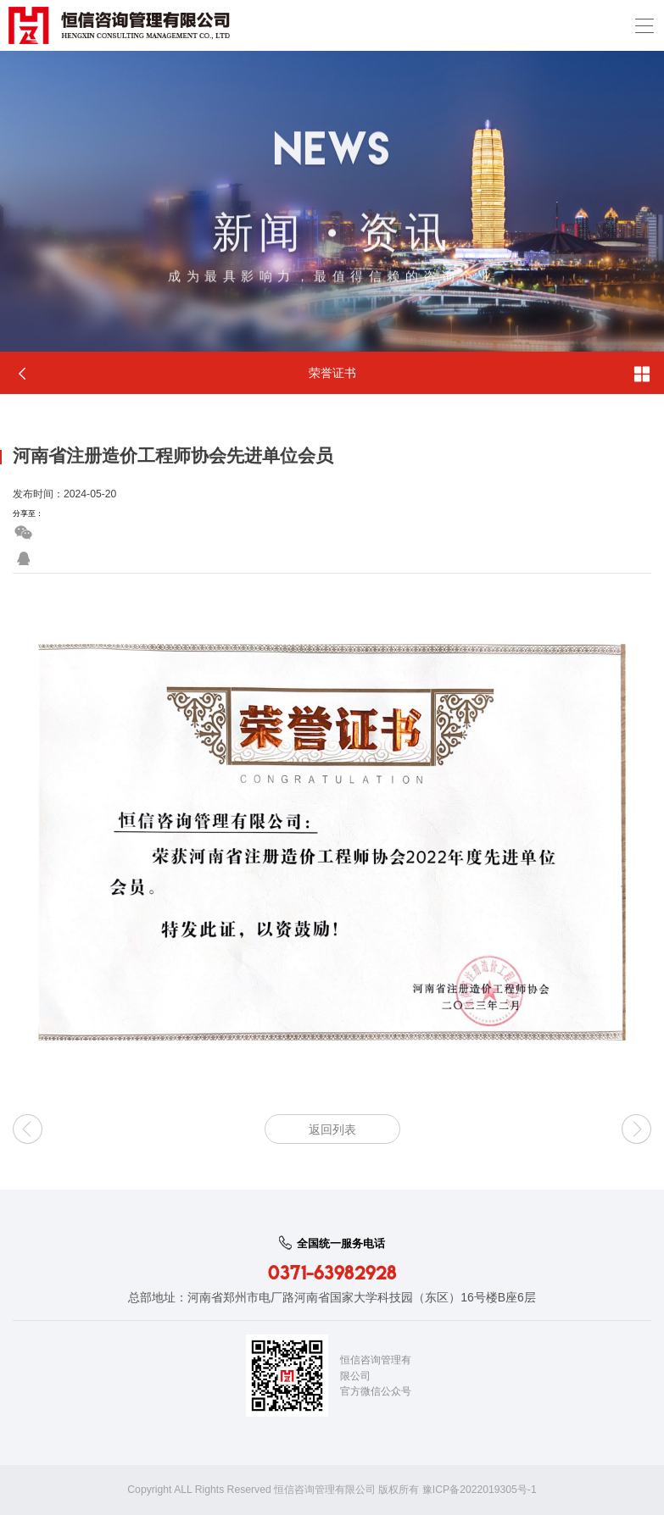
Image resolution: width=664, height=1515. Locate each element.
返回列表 (332, 1129)
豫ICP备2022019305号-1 (479, 1490)
